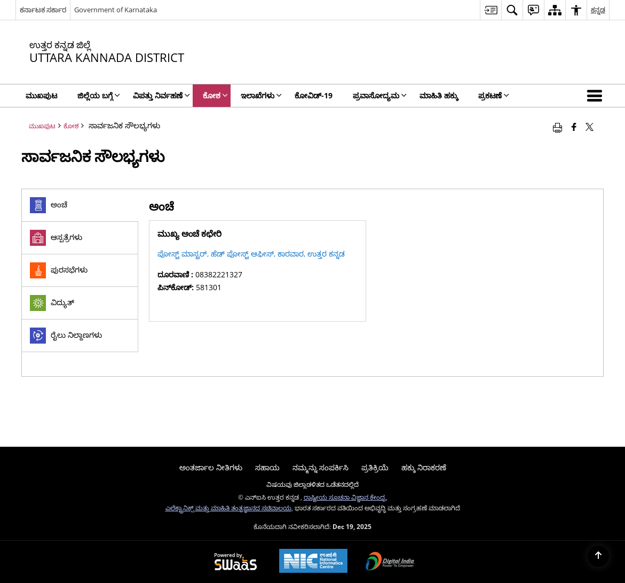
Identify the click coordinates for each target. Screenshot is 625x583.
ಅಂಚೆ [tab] (48, 205)
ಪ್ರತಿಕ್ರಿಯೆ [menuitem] (375, 467)
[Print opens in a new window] (557, 126)
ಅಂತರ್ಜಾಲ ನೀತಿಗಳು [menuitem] (210, 467)
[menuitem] (490, 10)
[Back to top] (598, 556)
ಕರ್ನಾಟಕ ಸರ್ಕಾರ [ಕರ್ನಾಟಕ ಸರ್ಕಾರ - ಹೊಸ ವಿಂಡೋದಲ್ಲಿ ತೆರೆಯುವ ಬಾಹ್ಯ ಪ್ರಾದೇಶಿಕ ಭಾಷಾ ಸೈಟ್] (43, 9)
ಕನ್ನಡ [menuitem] (598, 9)
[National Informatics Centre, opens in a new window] (313, 562)
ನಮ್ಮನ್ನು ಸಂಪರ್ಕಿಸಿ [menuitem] (320, 467)
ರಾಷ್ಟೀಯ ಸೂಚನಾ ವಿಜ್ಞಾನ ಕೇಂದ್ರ (345, 497)
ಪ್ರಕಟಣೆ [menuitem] (493, 95)
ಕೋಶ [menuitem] (215, 95)
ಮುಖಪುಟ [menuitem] (41, 95)
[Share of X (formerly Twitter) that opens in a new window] (589, 126)
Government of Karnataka (115, 9)
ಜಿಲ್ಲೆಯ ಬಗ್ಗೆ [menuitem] (98, 95)
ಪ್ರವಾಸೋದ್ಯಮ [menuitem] (380, 95)
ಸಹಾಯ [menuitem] (267, 467)
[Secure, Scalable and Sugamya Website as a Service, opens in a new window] (235, 562)
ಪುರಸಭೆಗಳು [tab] (59, 270)
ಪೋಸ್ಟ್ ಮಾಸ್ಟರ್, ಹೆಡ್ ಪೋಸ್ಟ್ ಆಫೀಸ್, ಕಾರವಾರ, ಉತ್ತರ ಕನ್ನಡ (251, 253)
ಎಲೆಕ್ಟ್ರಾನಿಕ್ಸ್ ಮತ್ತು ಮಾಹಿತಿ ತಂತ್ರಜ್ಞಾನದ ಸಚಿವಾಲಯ (228, 507)
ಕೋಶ (71, 125)
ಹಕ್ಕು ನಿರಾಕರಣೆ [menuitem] (423, 467)
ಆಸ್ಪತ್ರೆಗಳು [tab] (56, 238)
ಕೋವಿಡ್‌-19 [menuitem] (314, 95)
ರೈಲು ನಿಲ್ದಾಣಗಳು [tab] (66, 336)
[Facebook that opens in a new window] (574, 126)
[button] (597, 95)
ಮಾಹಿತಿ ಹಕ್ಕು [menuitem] (439, 95)
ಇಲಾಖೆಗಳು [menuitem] (261, 95)
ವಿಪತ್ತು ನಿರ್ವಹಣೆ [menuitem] (161, 95)
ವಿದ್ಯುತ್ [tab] (52, 303)
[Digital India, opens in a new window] (390, 562)
